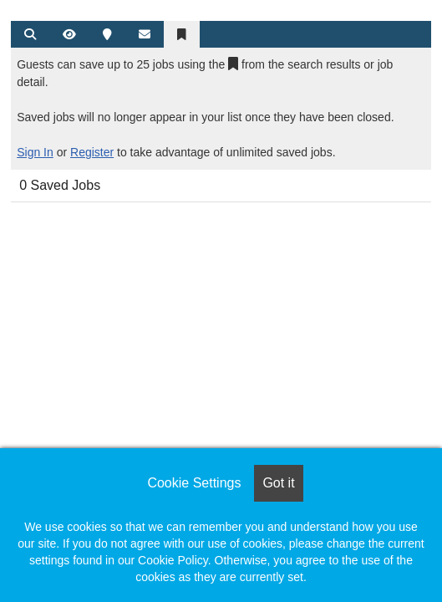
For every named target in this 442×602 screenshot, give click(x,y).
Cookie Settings (194, 483)
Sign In (35, 152)
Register (92, 152)
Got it (278, 483)
